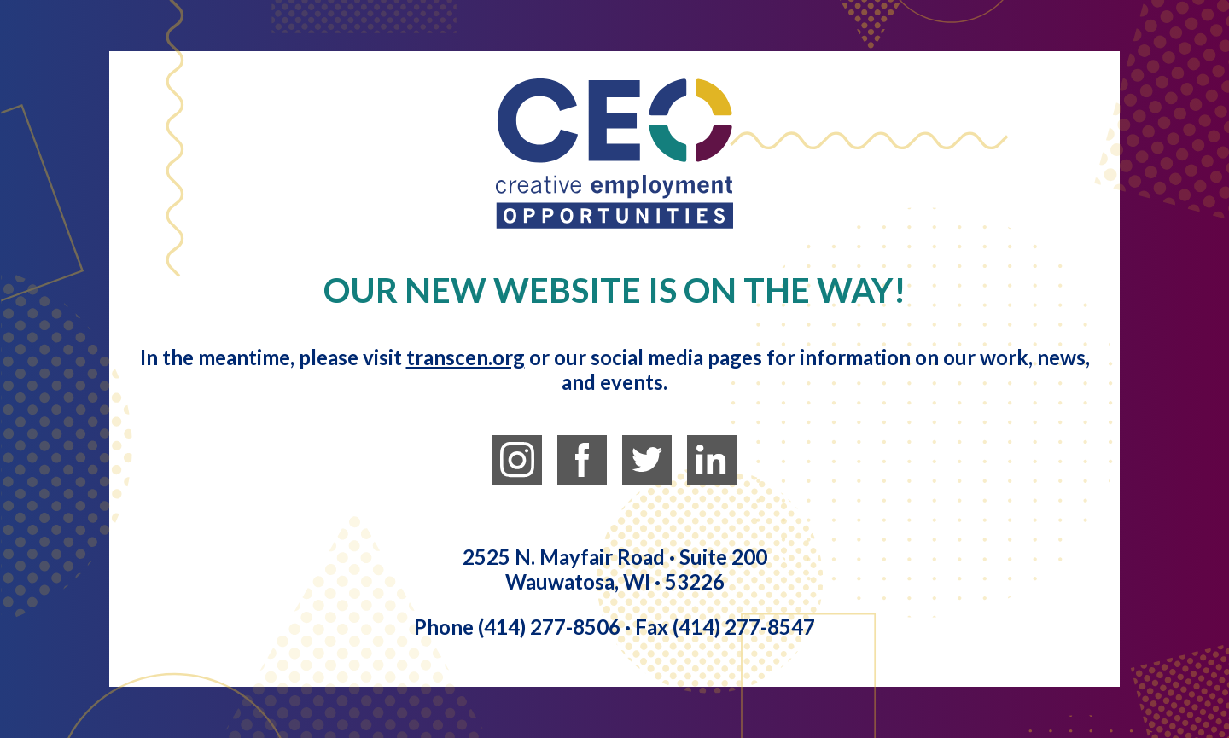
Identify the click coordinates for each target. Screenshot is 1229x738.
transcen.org (465, 357)
